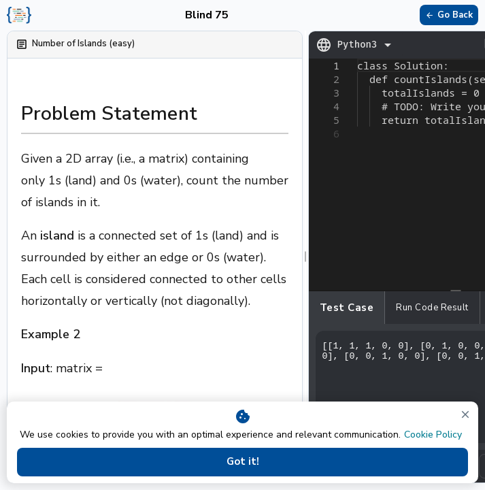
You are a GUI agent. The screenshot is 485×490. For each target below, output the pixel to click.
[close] (465, 414)
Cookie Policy (433, 434)
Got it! (242, 462)
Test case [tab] (347, 307)
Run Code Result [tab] (432, 307)
